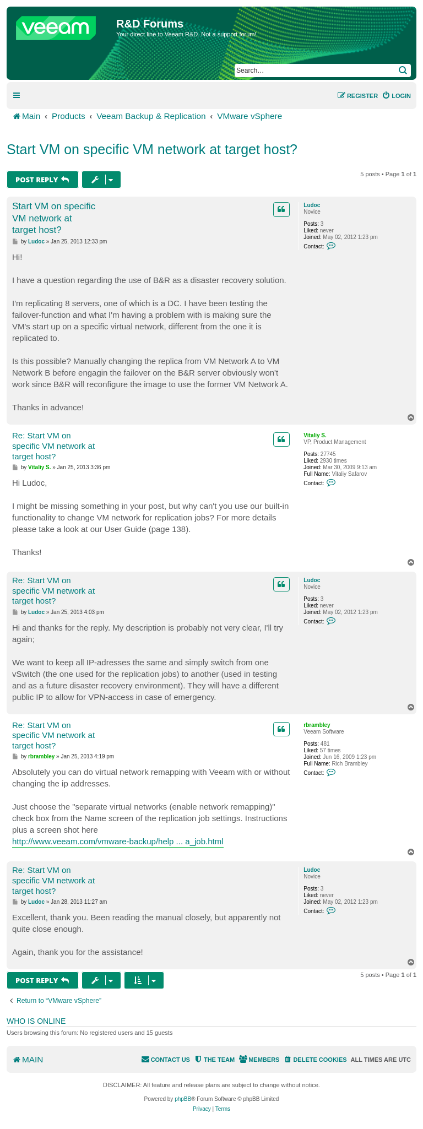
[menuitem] (396, 95)
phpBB (183, 1099)
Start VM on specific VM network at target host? (152, 149)
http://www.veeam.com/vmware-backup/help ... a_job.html (118, 841)
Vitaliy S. (315, 435)
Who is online (36, 1021)
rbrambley (316, 725)
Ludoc (311, 205)
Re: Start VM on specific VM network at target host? (53, 446)
